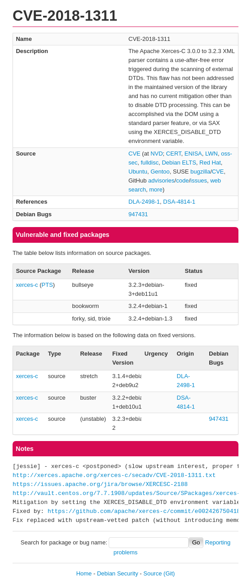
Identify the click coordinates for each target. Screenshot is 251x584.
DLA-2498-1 (144, 201)
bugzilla (200, 171)
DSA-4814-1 (179, 201)
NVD (156, 153)
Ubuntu (137, 171)
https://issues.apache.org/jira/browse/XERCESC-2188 (100, 485)
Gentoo (160, 171)
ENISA (193, 153)
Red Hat (210, 162)
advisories (161, 180)
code (182, 180)
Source (152, 573)
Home (84, 573)
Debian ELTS (179, 162)
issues (198, 180)
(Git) (169, 573)
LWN (211, 153)
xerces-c (27, 284)
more (156, 189)
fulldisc (150, 162)
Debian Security (117, 573)
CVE (134, 153)
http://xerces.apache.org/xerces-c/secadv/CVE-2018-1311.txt (114, 476)
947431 (138, 214)
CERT (173, 153)
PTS (47, 284)
